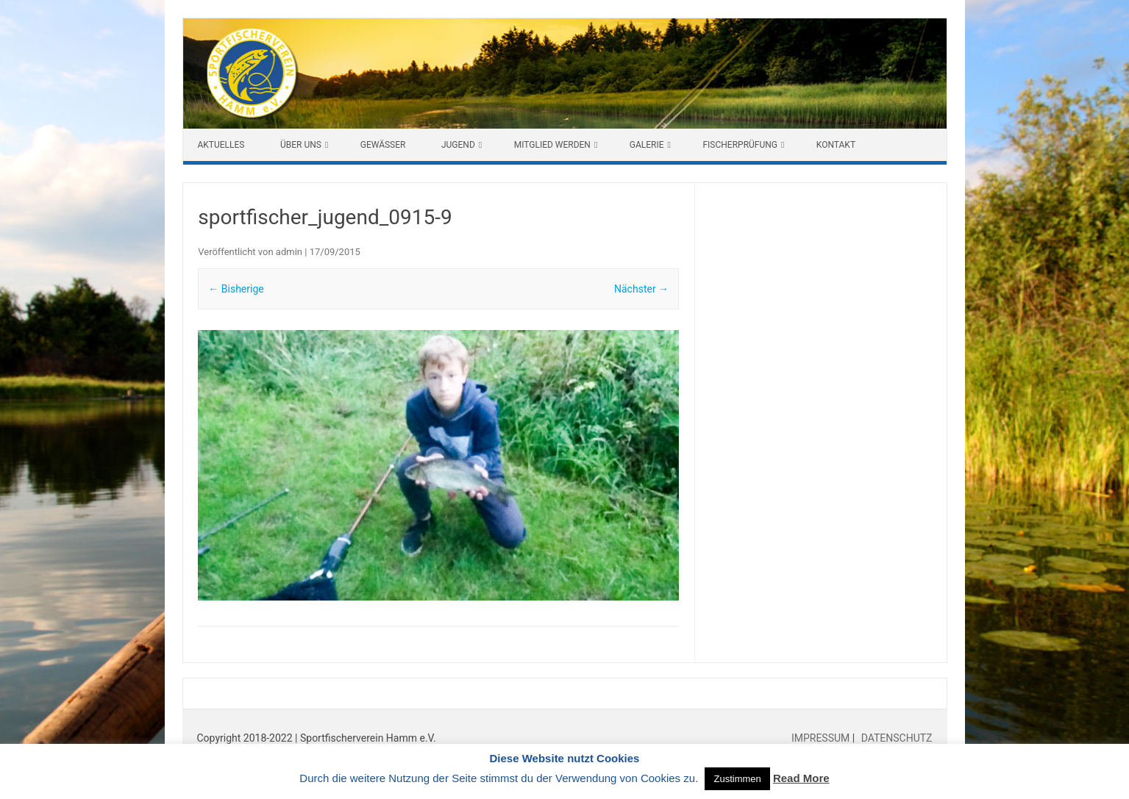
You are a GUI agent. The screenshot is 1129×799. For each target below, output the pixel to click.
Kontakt (835, 145)
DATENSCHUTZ (895, 738)
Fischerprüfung (739, 145)
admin (289, 251)
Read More (801, 778)
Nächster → (641, 289)
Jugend (458, 145)
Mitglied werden (552, 145)
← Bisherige (235, 289)
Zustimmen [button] (737, 778)
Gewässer (383, 145)
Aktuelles (221, 145)
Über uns (300, 145)
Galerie (647, 145)
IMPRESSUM (821, 738)
